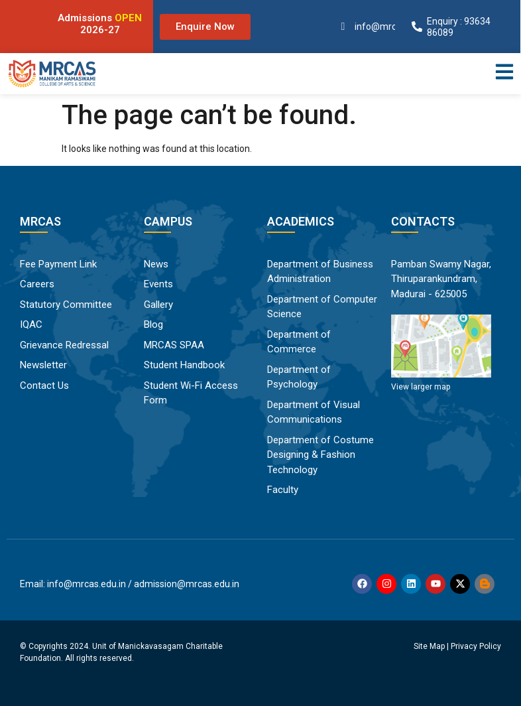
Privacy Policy (476, 646)
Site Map (429, 646)
